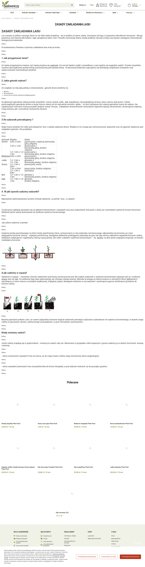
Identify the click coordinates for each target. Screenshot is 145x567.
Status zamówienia (21, 536)
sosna (4, 279)
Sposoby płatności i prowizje (69, 542)
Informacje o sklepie (70, 536)
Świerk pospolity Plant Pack (11, 423)
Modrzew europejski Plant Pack (84, 423)
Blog (92, 5)
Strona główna (6, 18)
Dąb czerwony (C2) (62, 512)
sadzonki (54, 65)
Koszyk (45, 538)
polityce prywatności (58, 554)
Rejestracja (103, 6)
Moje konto (46, 532)
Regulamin (67, 545)
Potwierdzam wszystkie (130, 557)
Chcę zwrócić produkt (22, 545)
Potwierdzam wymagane (87, 557)
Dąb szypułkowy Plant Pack (83, 467)
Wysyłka (66, 538)
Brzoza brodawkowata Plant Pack (121, 423)
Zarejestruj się (47, 536)
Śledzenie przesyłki (21, 538)
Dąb (3, 179)
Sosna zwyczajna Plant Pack (47, 423)
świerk (100, 238)
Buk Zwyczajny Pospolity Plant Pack (50, 467)
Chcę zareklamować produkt (22, 542)
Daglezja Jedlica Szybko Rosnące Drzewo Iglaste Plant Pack (18, 468)
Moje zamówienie (21, 532)
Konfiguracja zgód (109, 557)
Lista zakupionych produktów (48, 544)
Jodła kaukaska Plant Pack (119, 467)
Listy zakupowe (47, 541)
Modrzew (6, 156)
